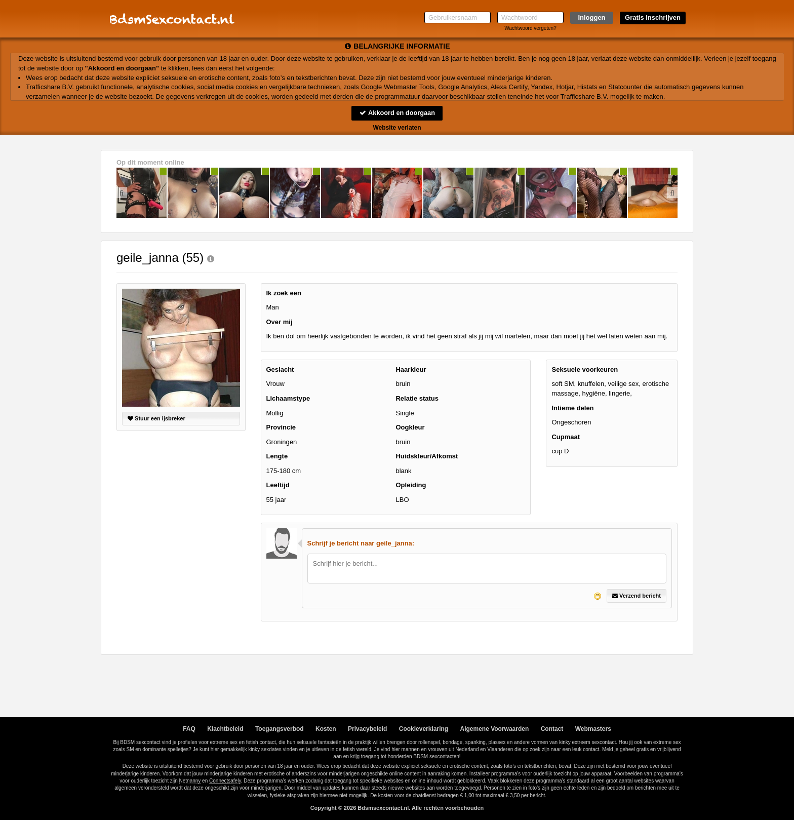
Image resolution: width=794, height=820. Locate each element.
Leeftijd (278, 485)
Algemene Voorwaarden (494, 729)
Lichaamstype (288, 398)
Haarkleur (410, 369)
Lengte (277, 456)
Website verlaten (397, 127)
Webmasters (593, 729)
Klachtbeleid (225, 729)
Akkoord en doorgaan (397, 112)
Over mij (279, 322)
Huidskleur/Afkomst (426, 456)
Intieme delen (572, 408)
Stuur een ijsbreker (156, 418)
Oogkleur (409, 427)
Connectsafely (225, 781)
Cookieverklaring (423, 729)
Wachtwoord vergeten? (530, 28)
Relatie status (417, 398)
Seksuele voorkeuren (584, 369)
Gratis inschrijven (653, 17)
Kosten (325, 729)
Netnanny (190, 781)
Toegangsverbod (279, 729)
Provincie (281, 427)
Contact (552, 729)
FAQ (189, 729)
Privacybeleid (367, 729)
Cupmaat (565, 437)
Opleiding (410, 485)
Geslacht (280, 369)
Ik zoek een (283, 293)
